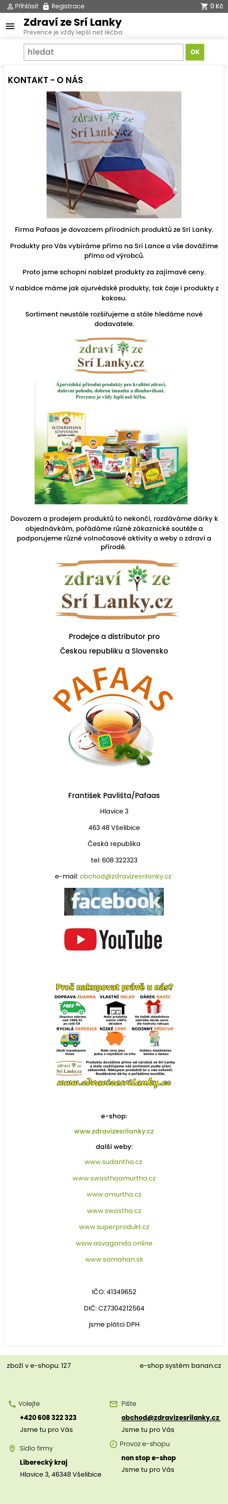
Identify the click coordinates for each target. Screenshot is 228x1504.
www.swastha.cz (114, 1210)
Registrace (68, 6)
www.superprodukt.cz (114, 1226)
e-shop (152, 1365)
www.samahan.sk (114, 1259)
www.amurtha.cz (114, 1194)
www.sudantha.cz (113, 1161)
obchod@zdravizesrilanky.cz (125, 876)
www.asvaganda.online (114, 1243)
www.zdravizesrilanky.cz (114, 1131)
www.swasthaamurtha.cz (114, 1178)
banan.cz (206, 1365)
